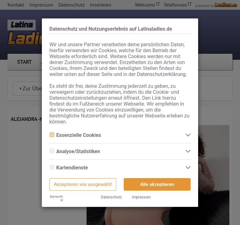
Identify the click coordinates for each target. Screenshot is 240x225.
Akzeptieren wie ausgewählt (83, 184)
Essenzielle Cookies (75, 135)
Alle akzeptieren (157, 184)
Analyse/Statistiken (74, 151)
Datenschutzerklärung (161, 74)
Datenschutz (111, 197)
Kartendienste (68, 168)
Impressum (141, 197)
